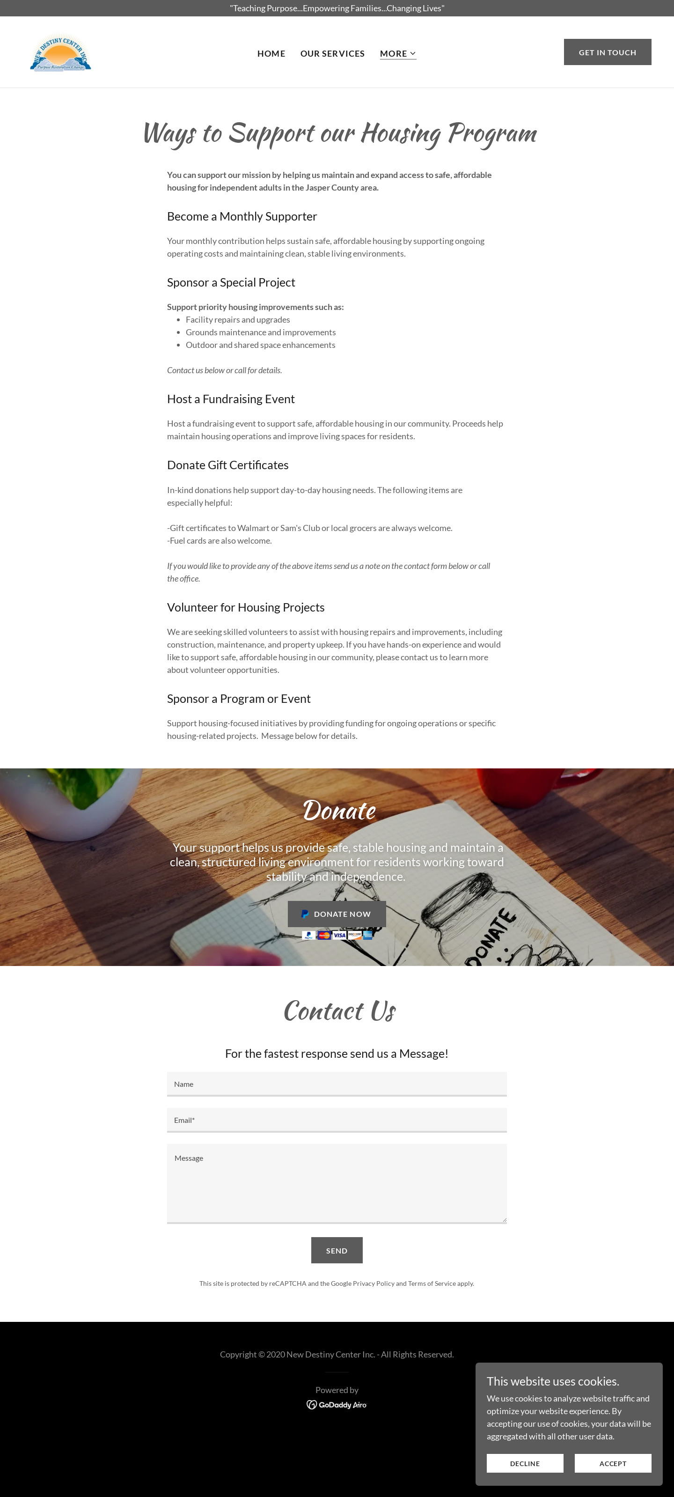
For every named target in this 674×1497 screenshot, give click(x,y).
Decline (525, 1464)
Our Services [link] (333, 53)
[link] (60, 51)
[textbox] (336, 1084)
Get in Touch (608, 52)
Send (337, 1250)
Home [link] (271, 53)
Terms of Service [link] (432, 1283)
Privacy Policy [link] (374, 1283)
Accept (613, 1464)
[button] (398, 53)
